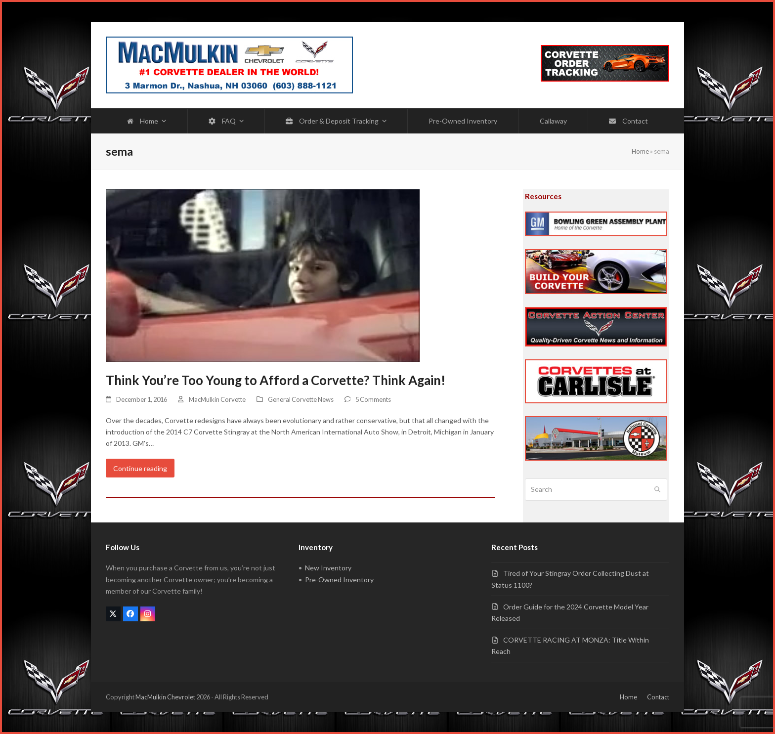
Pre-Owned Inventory (339, 579)
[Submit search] (657, 490)
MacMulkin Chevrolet (165, 697)
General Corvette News (301, 399)
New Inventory (328, 567)
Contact (658, 697)
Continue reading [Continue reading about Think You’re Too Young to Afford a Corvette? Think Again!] (140, 468)
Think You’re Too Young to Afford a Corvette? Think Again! (275, 380)
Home (640, 151)
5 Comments (373, 399)
